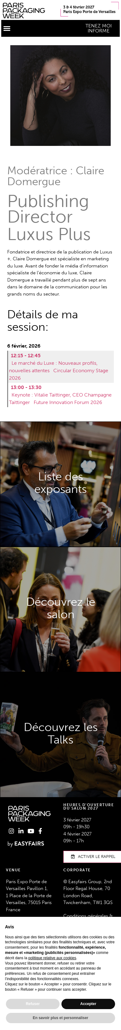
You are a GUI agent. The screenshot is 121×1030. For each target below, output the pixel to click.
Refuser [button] (33, 1004)
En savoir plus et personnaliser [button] (60, 1018)
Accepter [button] (88, 1004)
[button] (6, 28)
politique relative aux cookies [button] (52, 958)
